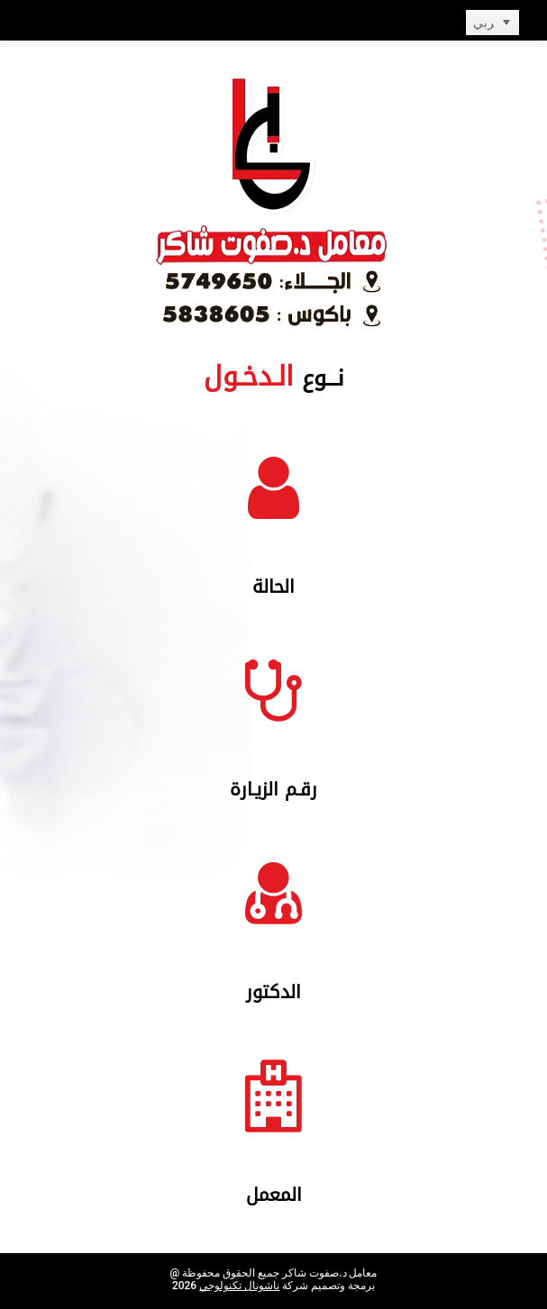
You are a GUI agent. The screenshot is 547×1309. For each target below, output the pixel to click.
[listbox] (492, 22)
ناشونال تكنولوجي (239, 1285)
